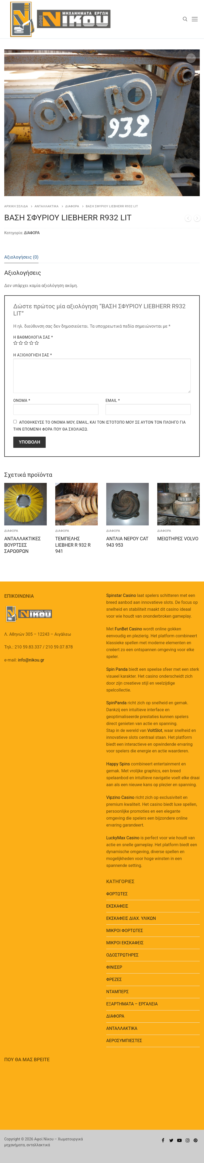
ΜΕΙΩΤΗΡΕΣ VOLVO (177, 538)
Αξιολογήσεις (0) (21, 257)
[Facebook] (163, 1140)
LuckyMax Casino (122, 837)
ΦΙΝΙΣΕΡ (114, 967)
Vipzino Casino (120, 797)
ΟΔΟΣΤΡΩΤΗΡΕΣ (122, 955)
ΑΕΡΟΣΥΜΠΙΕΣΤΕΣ (124, 1040)
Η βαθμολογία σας (33, 337)
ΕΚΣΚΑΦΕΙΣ (117, 906)
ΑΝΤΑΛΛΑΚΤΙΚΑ (46, 206)
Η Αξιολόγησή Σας (32, 355)
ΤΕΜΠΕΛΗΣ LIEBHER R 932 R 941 (73, 545)
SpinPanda (116, 702)
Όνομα (21, 400)
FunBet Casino (128, 628)
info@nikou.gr (31, 660)
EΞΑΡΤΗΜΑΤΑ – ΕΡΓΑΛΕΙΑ (132, 1003)
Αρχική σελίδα (16, 206)
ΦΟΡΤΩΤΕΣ (117, 893)
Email (112, 400)
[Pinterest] (196, 1140)
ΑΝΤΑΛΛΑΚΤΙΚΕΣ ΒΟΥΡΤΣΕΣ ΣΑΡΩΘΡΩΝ (22, 545)
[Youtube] (179, 1140)
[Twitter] (171, 1140)
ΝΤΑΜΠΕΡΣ (117, 991)
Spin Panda (117, 669)
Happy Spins (118, 763)
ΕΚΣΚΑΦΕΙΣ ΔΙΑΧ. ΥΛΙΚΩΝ (131, 918)
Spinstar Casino (121, 595)
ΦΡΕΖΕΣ (114, 979)
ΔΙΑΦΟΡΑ (72, 206)
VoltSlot (154, 730)
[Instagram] (188, 1140)
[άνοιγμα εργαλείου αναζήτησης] (185, 19)
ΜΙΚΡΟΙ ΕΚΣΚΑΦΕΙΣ (124, 942)
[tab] (21, 257)
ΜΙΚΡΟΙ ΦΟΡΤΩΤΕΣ (124, 930)
